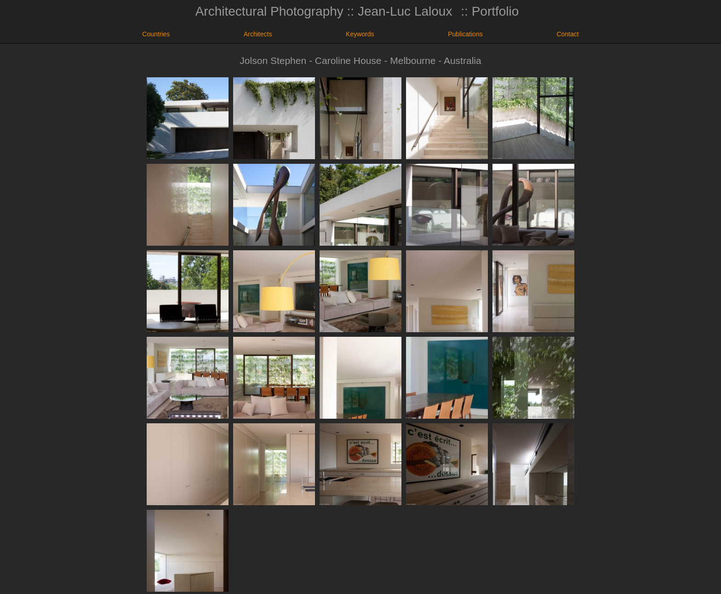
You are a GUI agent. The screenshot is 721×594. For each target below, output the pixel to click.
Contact (567, 34)
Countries (156, 34)
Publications (465, 34)
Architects (258, 34)
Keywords (360, 34)
